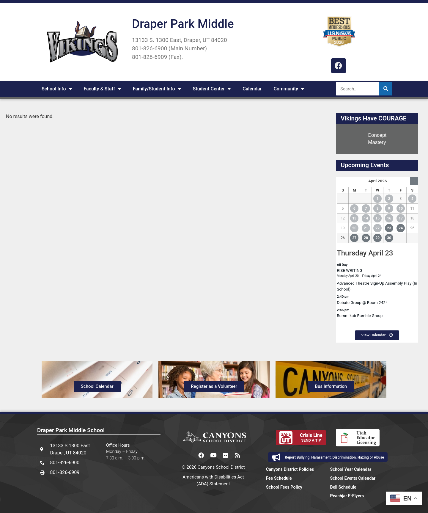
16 (389, 218)
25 (412, 228)
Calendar (252, 89)
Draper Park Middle (183, 24)
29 (377, 238)
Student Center (212, 89)
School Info (57, 89)
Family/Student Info (157, 89)
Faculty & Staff (102, 89)
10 (401, 208)
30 (389, 238)
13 (354, 218)
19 (343, 228)
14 (366, 218)
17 (401, 218)
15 (377, 218)
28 (366, 238)
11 (412, 208)
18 (412, 218)
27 (354, 238)
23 (389, 228)
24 (401, 228)
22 (377, 228)
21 (366, 228)
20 (354, 228)
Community (288, 89)
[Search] (385, 88)
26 (343, 238)
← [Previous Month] (341, 180)
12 (343, 218)
